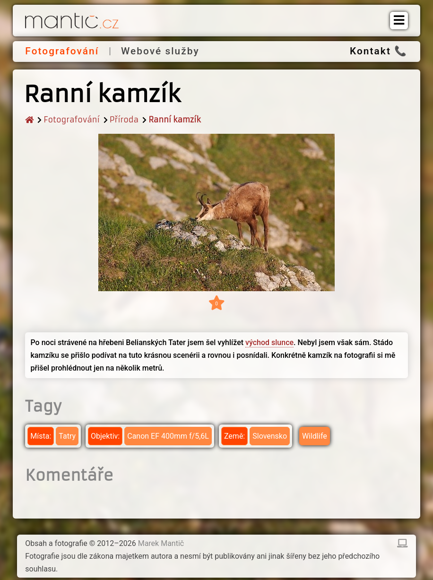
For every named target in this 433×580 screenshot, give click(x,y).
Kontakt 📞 (378, 51)
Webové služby (160, 51)
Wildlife (314, 436)
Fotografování (62, 51)
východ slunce (269, 342)
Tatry (67, 436)
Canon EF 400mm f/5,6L (168, 436)
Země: (234, 436)
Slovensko (269, 436)
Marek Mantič (161, 543)
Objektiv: (105, 436)
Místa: (40, 436)
